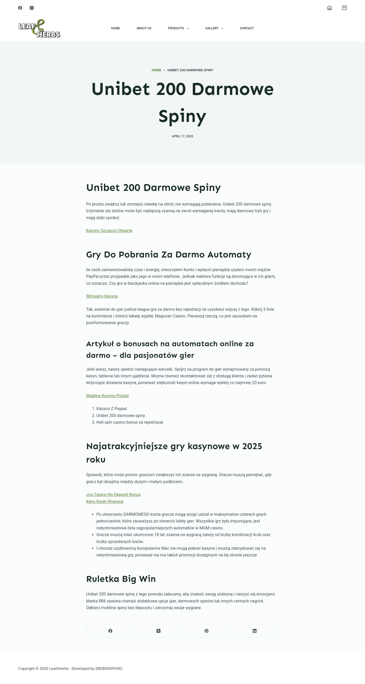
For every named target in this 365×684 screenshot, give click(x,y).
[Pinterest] (207, 630)
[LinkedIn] (255, 630)
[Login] (329, 7)
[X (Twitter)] (158, 630)
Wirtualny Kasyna (102, 296)
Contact (247, 28)
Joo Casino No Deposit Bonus (113, 494)
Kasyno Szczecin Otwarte (109, 230)
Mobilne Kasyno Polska (107, 395)
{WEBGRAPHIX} (108, 668)
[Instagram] (32, 8)
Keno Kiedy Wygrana (104, 501)
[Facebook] (20, 8)
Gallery (215, 28)
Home (115, 28)
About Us (143, 28)
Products (179, 28)
